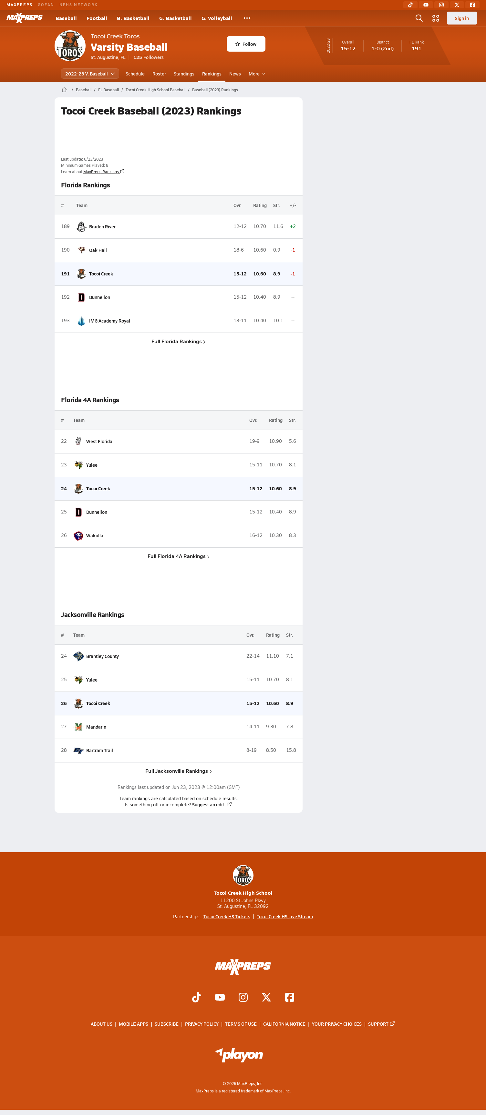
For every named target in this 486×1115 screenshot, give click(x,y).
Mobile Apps (133, 1024)
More (256, 73)
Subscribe (167, 1024)
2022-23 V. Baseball (90, 73)
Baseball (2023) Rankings (215, 89)
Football (97, 18)
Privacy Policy (202, 1024)
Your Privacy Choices (337, 1024)
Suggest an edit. (212, 804)
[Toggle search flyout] (419, 18)
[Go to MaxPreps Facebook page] (289, 998)
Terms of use (241, 1024)
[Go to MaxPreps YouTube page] (220, 998)
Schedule (135, 73)
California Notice (284, 1024)
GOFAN (46, 4)
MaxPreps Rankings (104, 171)
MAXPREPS (19, 4)
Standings (184, 73)
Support (381, 1024)
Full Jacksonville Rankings (178, 770)
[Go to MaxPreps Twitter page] (266, 998)
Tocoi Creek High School (243, 880)
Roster (159, 73)
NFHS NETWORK (78, 4)
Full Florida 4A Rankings (179, 556)
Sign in (462, 18)
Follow (245, 44)
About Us (101, 1024)
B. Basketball (133, 18)
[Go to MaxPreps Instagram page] (243, 998)
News (235, 73)
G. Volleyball (217, 18)
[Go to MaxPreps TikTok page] (196, 998)
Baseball (66, 18)
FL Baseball (108, 89)
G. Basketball (175, 18)
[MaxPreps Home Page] (64, 90)
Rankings (212, 73)
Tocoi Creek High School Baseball (155, 89)
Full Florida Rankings (178, 341)
